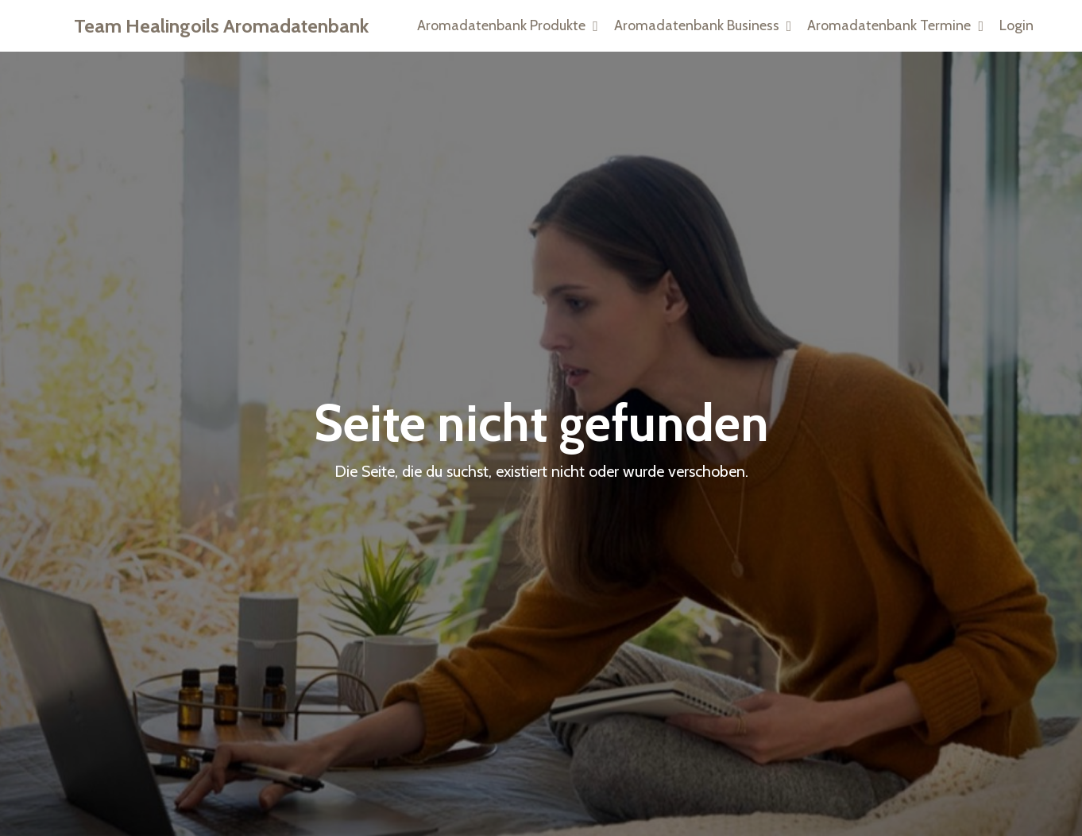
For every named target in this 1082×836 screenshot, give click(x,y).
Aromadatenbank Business (703, 25)
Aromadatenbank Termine (895, 25)
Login (1016, 25)
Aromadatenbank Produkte (507, 25)
